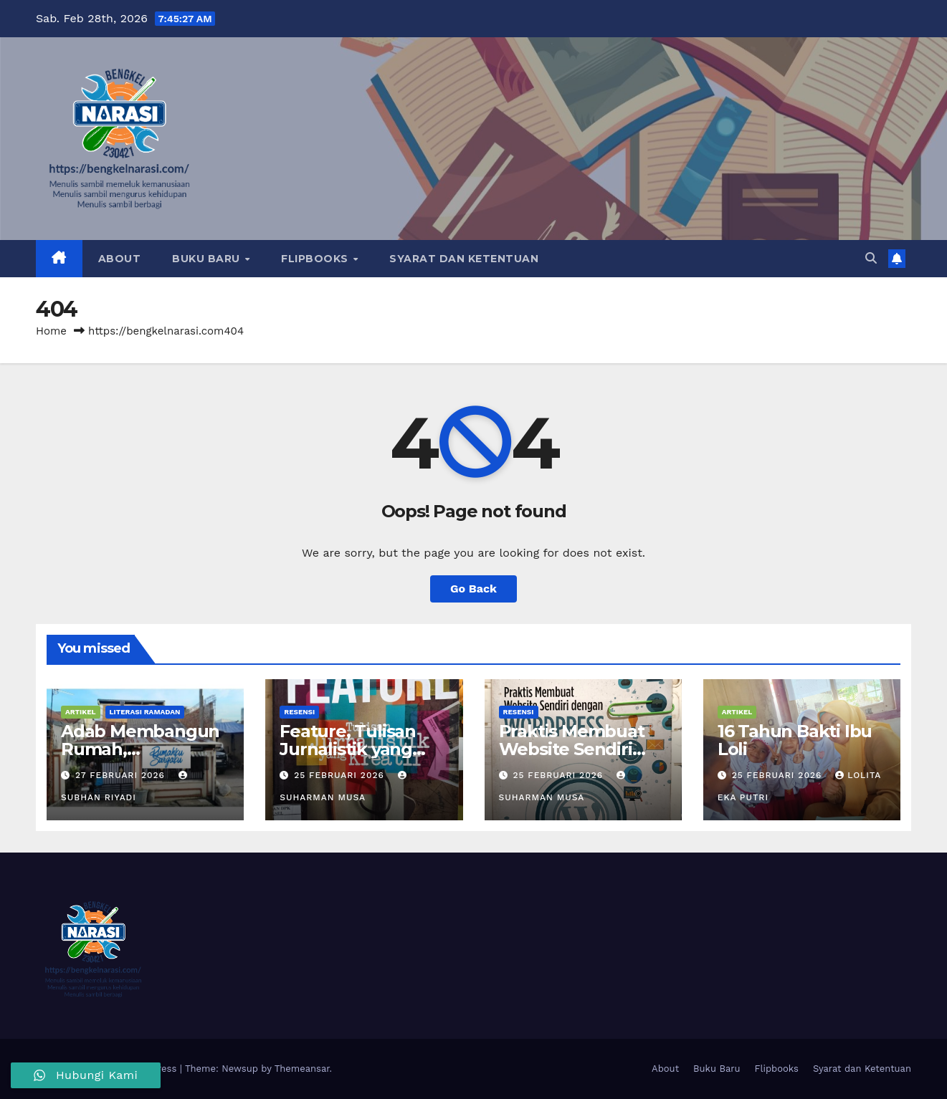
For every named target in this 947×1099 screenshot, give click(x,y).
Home (51, 331)
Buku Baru (207, 258)
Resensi (299, 712)
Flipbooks (316, 258)
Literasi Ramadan (145, 712)
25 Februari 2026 (341, 775)
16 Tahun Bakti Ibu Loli (795, 740)
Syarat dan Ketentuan (463, 258)
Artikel (80, 712)
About (119, 258)
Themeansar (302, 1068)
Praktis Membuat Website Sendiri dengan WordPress (581, 749)
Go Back (473, 588)
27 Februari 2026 (121, 775)
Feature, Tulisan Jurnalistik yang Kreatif (348, 749)
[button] (871, 258)
